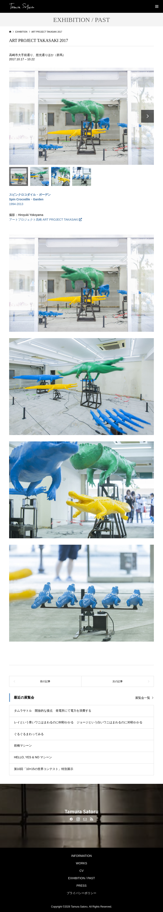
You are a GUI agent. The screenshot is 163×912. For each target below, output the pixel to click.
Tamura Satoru (81, 811)
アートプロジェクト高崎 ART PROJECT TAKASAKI (43, 219)
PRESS (81, 885)
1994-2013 (30, 199)
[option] (81, 116)
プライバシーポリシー (81, 893)
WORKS (81, 863)
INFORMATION (81, 855)
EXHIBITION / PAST (81, 878)
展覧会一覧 (142, 697)
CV (81, 870)
